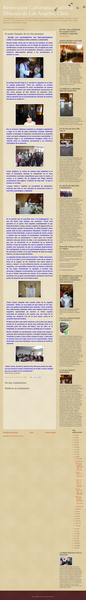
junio (77, 513)
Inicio (31, 432)
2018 (75, 452)
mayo (77, 516)
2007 (75, 548)
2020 (75, 447)
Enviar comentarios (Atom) (16, 436)
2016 (75, 456)
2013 (75, 533)
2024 (75, 437)
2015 (75, 528)
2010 (75, 540)
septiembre (78, 506)
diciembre (78, 458)
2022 (75, 442)
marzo (77, 521)
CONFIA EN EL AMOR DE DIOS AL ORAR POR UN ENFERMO (79, 466)
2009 (75, 543)
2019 (75, 449)
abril (77, 518)
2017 (75, 454)
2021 (75, 444)
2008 (75, 545)
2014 (75, 531)
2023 (75, 440)
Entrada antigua (50, 432)
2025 (75, 435)
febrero (77, 523)
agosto (77, 509)
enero (77, 525)
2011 (75, 538)
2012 (75, 536)
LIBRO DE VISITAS (64, 36)
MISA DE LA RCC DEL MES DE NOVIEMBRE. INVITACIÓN (79, 500)
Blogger (52, 596)
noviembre (78, 461)
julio (77, 511)
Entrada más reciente (10, 432)
